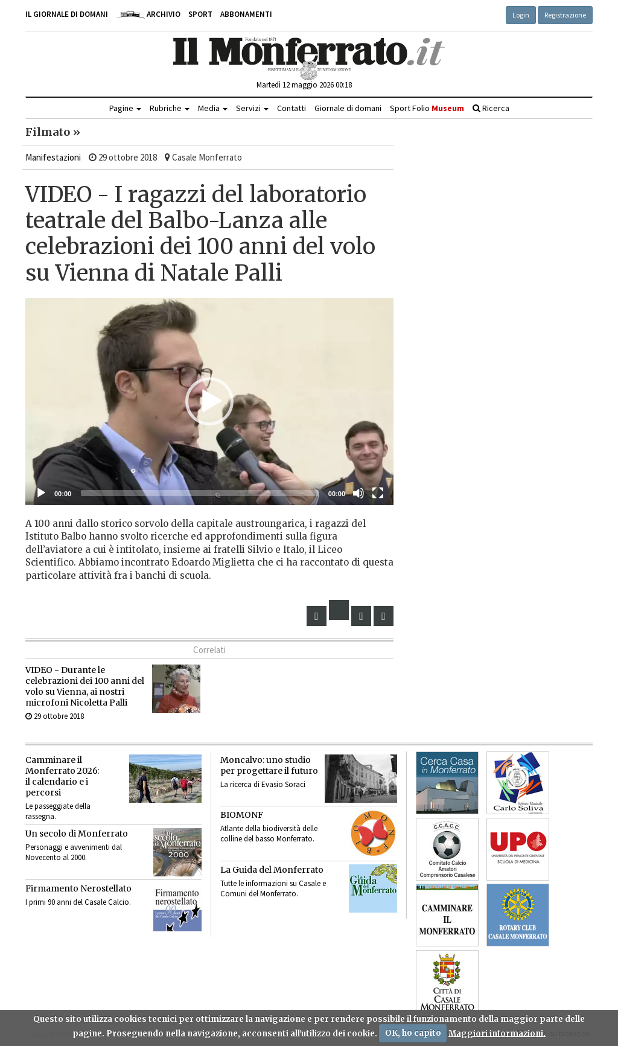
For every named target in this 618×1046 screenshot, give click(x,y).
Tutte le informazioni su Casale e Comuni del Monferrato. (273, 888)
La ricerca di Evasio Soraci (262, 784)
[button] (209, 401)
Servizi (252, 108)
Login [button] (520, 14)
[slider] (200, 493)
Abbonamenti (246, 14)
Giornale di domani (347, 108)
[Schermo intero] (378, 493)
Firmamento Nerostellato (78, 888)
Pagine (125, 108)
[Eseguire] (41, 493)
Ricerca (491, 108)
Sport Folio (427, 108)
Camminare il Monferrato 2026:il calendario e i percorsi (62, 776)
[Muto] (358, 493)
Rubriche (170, 108)
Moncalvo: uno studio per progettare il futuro (269, 765)
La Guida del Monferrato (271, 869)
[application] (209, 401)
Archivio (148, 14)
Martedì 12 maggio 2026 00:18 (304, 85)
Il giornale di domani (66, 14)
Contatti (291, 108)
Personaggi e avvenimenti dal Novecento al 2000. (73, 852)
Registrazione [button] (565, 14)
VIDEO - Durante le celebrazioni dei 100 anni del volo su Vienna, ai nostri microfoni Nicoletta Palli (84, 686)
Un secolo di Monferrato (76, 833)
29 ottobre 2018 (54, 716)
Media (213, 108)
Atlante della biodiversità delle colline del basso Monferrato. (268, 833)
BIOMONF (241, 814)
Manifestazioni (53, 157)
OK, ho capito (413, 1033)
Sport (200, 14)
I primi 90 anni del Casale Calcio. (78, 902)
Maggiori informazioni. (497, 1033)
